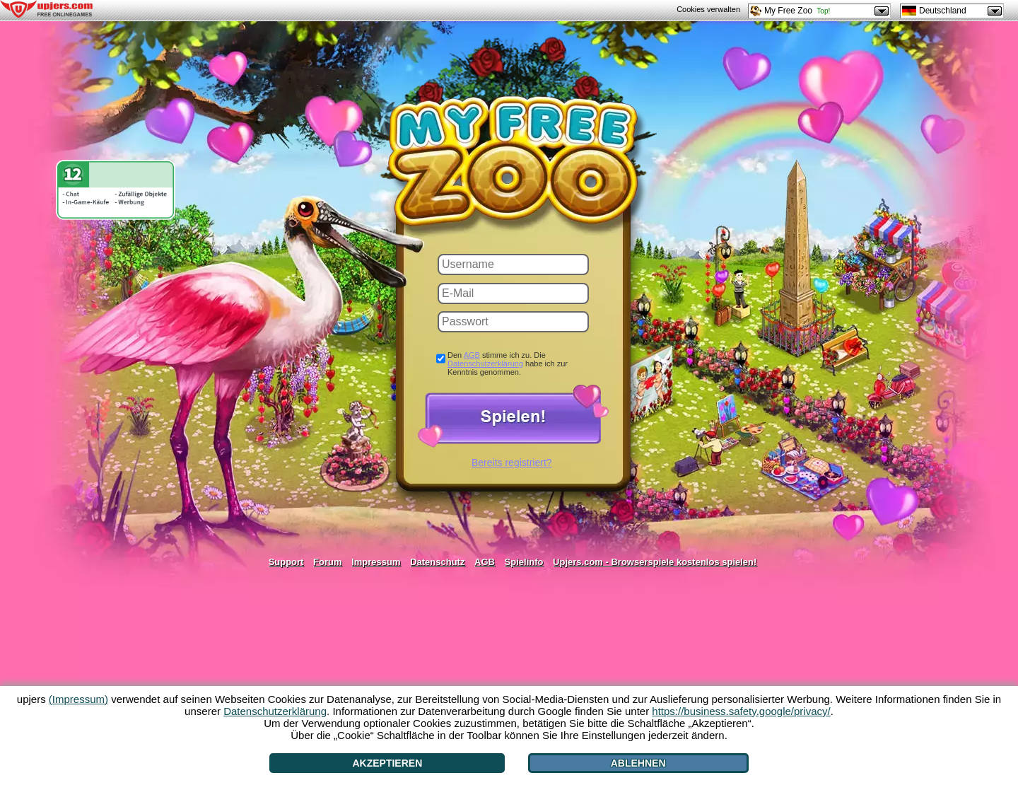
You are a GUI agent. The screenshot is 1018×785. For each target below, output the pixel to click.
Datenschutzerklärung (485, 363)
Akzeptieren (387, 763)
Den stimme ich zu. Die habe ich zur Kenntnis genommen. (507, 363)
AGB (472, 355)
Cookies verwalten (708, 9)
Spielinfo (524, 562)
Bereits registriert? (512, 462)
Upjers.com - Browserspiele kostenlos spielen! (654, 562)
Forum (327, 562)
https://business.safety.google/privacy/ (741, 711)
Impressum (375, 562)
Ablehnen (638, 763)
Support (286, 562)
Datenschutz (437, 562)
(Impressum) (78, 699)
